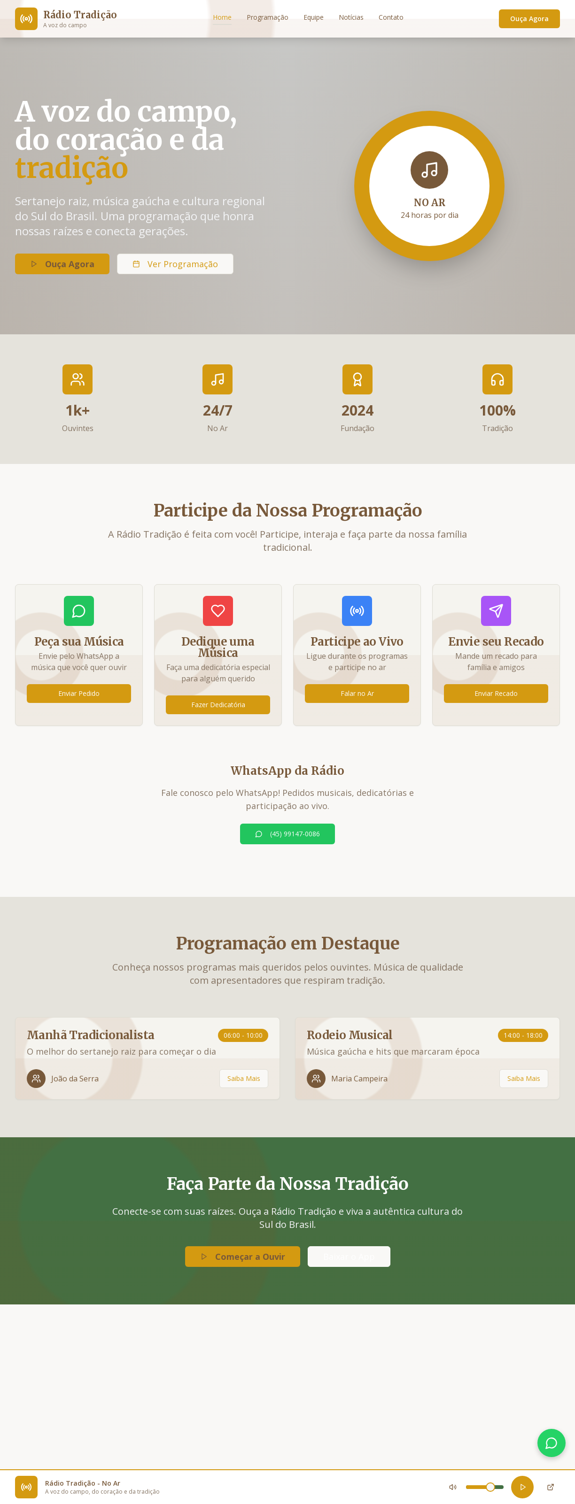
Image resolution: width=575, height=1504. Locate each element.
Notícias (351, 17)
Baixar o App (349, 1256)
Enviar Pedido (79, 693)
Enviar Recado (496, 693)
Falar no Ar (357, 693)
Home (222, 17)
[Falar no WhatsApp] (551, 1443)
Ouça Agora (529, 18)
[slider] (490, 1487)
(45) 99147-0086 (287, 833)
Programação (267, 17)
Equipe (313, 17)
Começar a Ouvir (242, 1256)
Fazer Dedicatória (218, 704)
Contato (391, 17)
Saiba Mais (243, 1078)
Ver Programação (175, 264)
